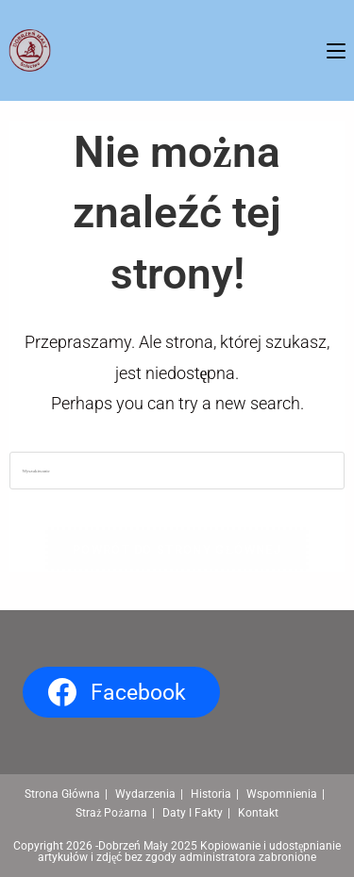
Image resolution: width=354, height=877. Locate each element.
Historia (211, 794)
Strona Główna (62, 794)
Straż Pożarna (111, 812)
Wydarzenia (145, 794)
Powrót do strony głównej (177, 549)
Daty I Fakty (192, 812)
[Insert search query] (176, 470)
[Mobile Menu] (336, 50)
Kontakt (258, 812)
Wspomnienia (281, 794)
